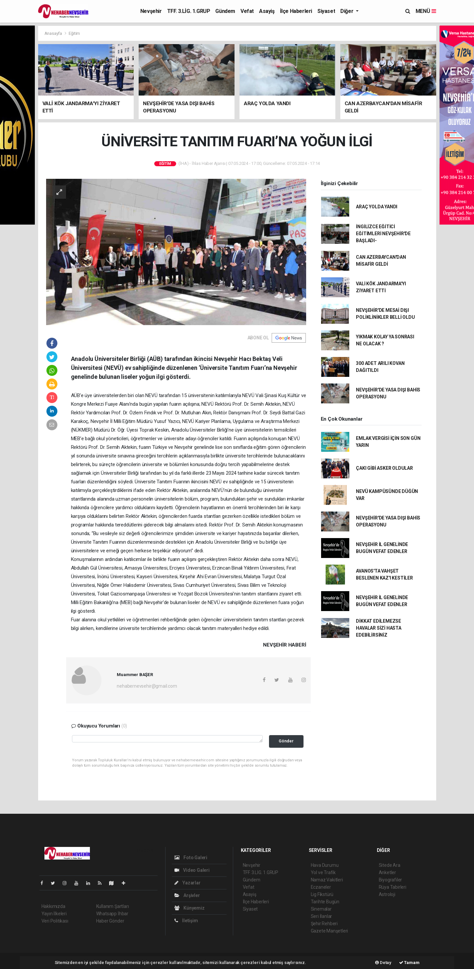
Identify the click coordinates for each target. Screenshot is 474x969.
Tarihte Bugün (325, 901)
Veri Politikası (54, 921)
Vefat (247, 11)
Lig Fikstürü (322, 894)
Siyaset (326, 11)
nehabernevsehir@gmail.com (147, 686)
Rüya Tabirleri (392, 887)
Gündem (225, 11)
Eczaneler (321, 887)
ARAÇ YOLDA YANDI (376, 206)
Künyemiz (189, 908)
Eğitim (74, 33)
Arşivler (187, 895)
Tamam (409, 962)
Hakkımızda (53, 906)
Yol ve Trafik (323, 872)
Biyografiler (390, 879)
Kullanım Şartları (112, 906)
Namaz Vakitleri (327, 879)
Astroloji (387, 894)
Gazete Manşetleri (329, 931)
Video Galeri (192, 870)
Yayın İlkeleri (54, 913)
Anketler (387, 872)
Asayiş (267, 11)
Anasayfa (53, 33)
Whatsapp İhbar (112, 913)
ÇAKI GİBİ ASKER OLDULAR (384, 468)
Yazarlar (187, 882)
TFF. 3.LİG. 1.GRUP (188, 11)
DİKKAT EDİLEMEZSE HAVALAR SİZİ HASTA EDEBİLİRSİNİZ (378, 628)
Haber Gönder (110, 921)
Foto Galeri (191, 857)
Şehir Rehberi (324, 923)
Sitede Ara (389, 865)
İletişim (186, 920)
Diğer (347, 11)
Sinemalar (321, 909)
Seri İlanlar (321, 916)
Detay (383, 962)
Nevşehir (151, 11)
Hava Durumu (325, 865)
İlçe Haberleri (296, 11)
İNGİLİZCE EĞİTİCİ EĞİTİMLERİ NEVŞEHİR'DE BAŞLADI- (383, 233)
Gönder (286, 740)
